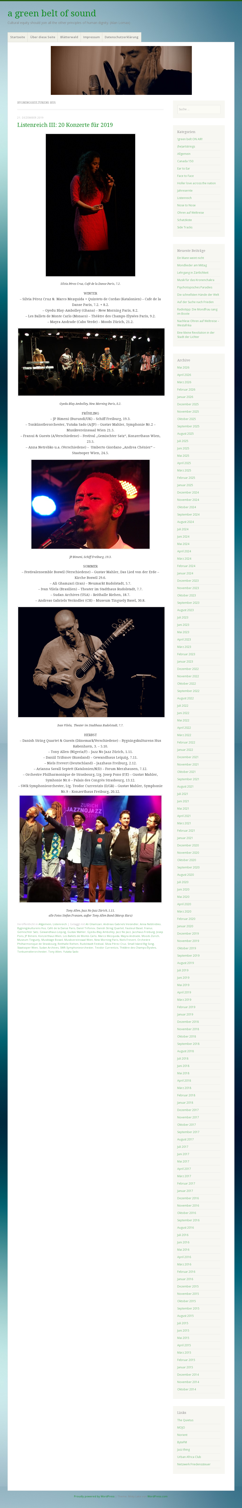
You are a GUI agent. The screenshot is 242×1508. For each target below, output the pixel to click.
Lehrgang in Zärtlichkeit (192, 273)
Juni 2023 (183, 625)
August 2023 (185, 610)
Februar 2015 (186, 1360)
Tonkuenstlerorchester (32, 951)
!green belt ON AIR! (190, 139)
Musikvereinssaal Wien (78, 939)
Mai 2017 (183, 1161)
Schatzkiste (184, 220)
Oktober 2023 (186, 595)
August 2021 (185, 786)
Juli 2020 (182, 882)
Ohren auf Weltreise (190, 213)
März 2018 (184, 1088)
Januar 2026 (185, 397)
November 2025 (188, 412)
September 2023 (188, 603)
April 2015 (184, 1345)
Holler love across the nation (196, 183)
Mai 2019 (183, 985)
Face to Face (185, 176)
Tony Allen (55, 951)
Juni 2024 (183, 537)
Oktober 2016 (186, 1213)
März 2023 (184, 647)
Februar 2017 (186, 1183)
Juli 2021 (182, 794)
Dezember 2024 (188, 492)
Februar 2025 (186, 478)
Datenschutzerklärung (121, 37)
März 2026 (184, 382)
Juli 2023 (182, 617)
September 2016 (188, 1220)
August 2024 (185, 522)
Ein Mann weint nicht (190, 258)
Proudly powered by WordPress (94, 1496)
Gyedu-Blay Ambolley (101, 932)
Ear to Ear (183, 168)
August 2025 (185, 434)
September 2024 (188, 514)
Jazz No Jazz (123, 932)
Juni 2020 (183, 889)
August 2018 (185, 1051)
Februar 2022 (186, 742)
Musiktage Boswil (52, 939)
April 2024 (184, 551)
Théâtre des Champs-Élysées (138, 947)
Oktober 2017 (186, 1125)
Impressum (91, 37)
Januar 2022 (185, 750)
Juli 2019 (182, 970)
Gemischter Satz (27, 932)
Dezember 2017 (188, 1110)
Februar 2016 (186, 1272)
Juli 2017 (182, 1147)
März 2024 (184, 559)
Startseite (17, 37)
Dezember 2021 (188, 757)
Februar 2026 (186, 389)
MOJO (181, 1427)
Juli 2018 (182, 1058)
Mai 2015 (183, 1338)
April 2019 (184, 992)
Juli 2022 (182, 706)
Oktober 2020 (186, 860)
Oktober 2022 (186, 684)
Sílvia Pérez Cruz (115, 943)
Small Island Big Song (141, 943)
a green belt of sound (52, 13)
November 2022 (188, 676)
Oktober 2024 (186, 507)
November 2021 (188, 764)
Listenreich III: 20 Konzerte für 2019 (65, 125)
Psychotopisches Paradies (194, 287)
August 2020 (185, 875)
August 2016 (185, 1228)
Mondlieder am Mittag (192, 265)
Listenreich (60, 924)
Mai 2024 (183, 544)
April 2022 (184, 728)
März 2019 (184, 1000)
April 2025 (184, 463)
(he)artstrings (186, 146)
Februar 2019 (186, 1007)
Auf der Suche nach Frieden (195, 302)
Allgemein (45, 924)
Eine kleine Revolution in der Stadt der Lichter (196, 335)
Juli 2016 (182, 1235)
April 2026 (184, 375)
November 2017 (188, 1117)
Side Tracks (184, 227)
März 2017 (184, 1176)
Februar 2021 (186, 831)
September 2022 (188, 691)
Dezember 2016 (188, 1198)
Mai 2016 (183, 1250)
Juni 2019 (183, 978)
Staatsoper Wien (27, 947)
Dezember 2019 (188, 934)
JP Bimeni (31, 936)
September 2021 (188, 779)
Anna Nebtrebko (150, 924)
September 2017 (188, 1132)
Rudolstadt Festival (92, 943)
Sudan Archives (49, 947)
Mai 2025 (183, 456)
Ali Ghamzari (94, 924)
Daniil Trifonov (86, 928)
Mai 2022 (183, 720)
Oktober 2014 (186, 1389)
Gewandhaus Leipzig (53, 932)
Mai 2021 (183, 809)
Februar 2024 (186, 566)
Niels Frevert (128, 939)
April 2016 (184, 1257)
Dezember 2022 (188, 669)
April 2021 (184, 816)
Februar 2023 (186, 654)
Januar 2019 (185, 1014)
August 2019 (185, 963)
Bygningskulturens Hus (31, 928)
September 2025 (188, 426)
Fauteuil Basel (134, 928)
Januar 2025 (185, 485)
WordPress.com (157, 1496)
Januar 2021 (185, 838)
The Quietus (185, 1420)
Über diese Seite (42, 37)
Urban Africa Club (189, 1457)
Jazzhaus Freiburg (143, 932)
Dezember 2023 (188, 581)
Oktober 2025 (186, 419)
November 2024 (188, 500)
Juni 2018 (183, 1066)
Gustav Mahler (76, 932)
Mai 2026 (183, 367)
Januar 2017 (185, 1191)
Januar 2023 (185, 661)
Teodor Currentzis (106, 947)
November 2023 (188, 588)
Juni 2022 (183, 713)
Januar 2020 (185, 926)
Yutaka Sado (70, 951)
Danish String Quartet (110, 928)
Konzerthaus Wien (49, 936)
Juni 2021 (183, 801)
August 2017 (185, 1139)
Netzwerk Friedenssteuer (194, 1464)
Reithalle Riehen (68, 943)
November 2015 (188, 1294)
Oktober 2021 (186, 772)
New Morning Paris (106, 939)
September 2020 (188, 867)
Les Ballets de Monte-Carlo (80, 936)
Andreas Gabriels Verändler (120, 924)
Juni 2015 (183, 1330)
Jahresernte (185, 191)
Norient (182, 1435)
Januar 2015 (185, 1367)
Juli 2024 (182, 529)
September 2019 (188, 956)
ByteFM (182, 1442)
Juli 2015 (182, 1323)
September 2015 (188, 1308)
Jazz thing (183, 1450)
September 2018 (188, 1044)
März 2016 (184, 1264)
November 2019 (188, 941)
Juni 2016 (183, 1242)
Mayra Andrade (130, 936)
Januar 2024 (185, 573)
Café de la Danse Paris (61, 928)
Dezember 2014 (188, 1375)
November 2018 (188, 1029)
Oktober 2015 (186, 1301)
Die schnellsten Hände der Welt (198, 295)
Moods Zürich (150, 936)
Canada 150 (185, 161)
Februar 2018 (186, 1095)
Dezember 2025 (188, 404)
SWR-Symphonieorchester (76, 947)
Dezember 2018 (188, 1022)
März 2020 (184, 911)
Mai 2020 (183, 897)
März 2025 (184, 470)
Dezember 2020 (188, 845)
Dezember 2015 (188, 1286)
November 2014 (188, 1382)
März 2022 (184, 735)
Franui (148, 928)
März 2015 (184, 1353)
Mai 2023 (183, 632)
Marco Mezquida (108, 936)
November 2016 (188, 1206)
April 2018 (184, 1081)
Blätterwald (69, 37)
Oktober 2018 (186, 1036)
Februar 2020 (186, 919)
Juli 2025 (182, 441)
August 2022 (185, 698)
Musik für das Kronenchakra (195, 280)
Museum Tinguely (28, 939)
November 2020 (188, 853)
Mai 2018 (183, 1073)
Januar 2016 (185, 1279)
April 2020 (184, 904)
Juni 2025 (183, 448)
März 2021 (184, 823)
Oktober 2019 (186, 948)
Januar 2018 (185, 1103)
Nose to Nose (186, 205)
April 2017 (184, 1169)
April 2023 (184, 639)
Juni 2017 (183, 1154)
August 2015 (185, 1316)
